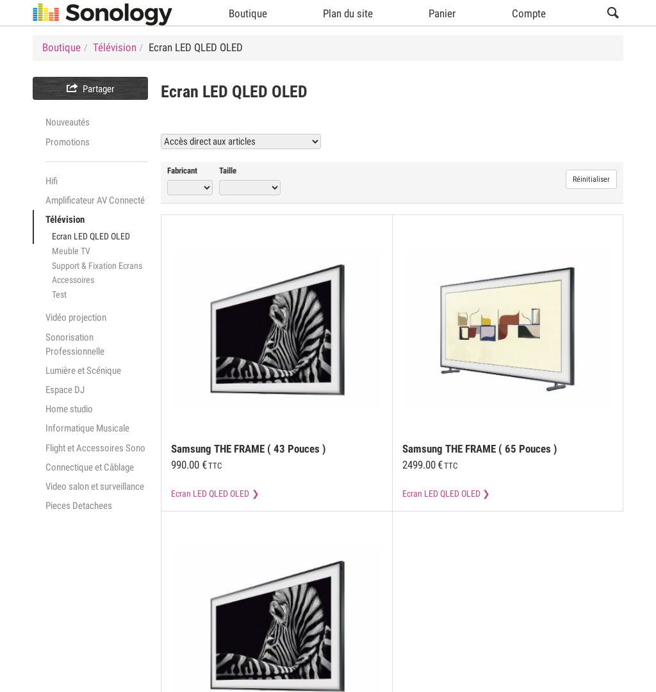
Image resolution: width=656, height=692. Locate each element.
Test (59, 294)
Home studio (69, 409)
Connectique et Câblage (89, 467)
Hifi (51, 181)
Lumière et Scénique (83, 370)
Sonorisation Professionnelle (74, 344)
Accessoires (73, 280)
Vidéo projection (75, 317)
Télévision (65, 219)
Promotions (67, 142)
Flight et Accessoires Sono (95, 448)
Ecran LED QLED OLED (91, 236)
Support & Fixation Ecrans (97, 266)
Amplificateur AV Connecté (95, 200)
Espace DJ (65, 390)
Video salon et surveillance (94, 486)
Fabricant (182, 170)
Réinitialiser (591, 179)
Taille (227, 170)
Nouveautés (67, 122)
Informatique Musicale (87, 428)
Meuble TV (71, 251)
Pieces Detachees (78, 505)
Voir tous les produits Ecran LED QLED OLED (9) (510, 141)
